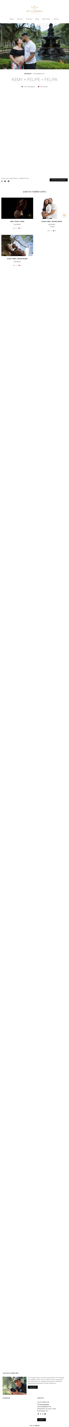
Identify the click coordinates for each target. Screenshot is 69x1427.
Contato (56, 19)
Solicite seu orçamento (59, 1273)
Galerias (29, 19)
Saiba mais (33, 1387)
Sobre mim (46, 19)
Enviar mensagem (44, 1404)
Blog (37, 19)
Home (12, 19)
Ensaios (20, 19)
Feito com (34, 1425)
